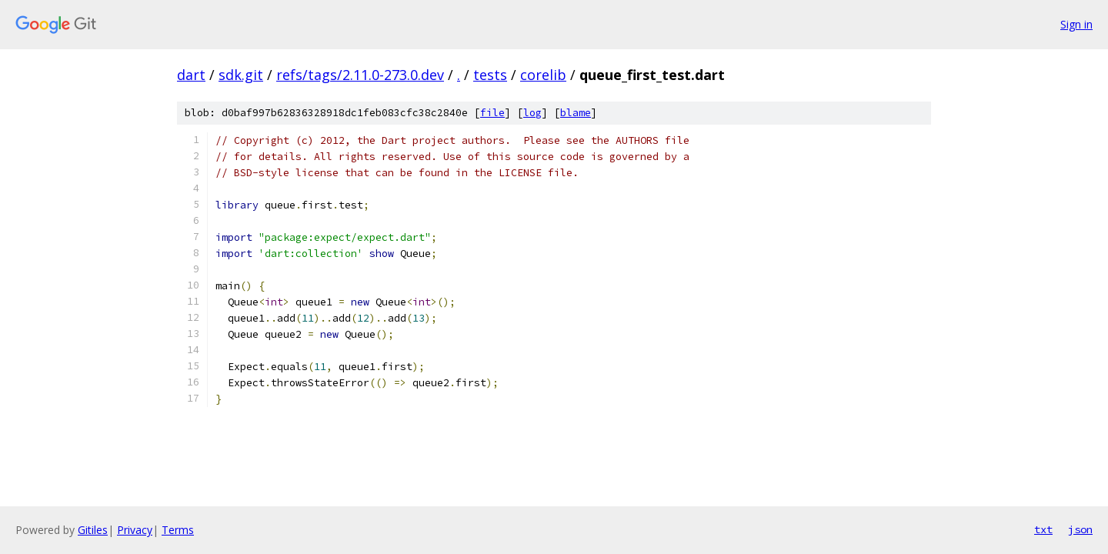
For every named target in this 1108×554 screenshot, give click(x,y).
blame (575, 112)
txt (1043, 529)
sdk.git (241, 74)
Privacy (134, 529)
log (532, 112)
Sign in (1076, 24)
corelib (543, 74)
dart (191, 74)
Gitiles (93, 529)
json (1080, 529)
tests (490, 74)
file (492, 112)
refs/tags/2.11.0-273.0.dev (360, 74)
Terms (178, 529)
